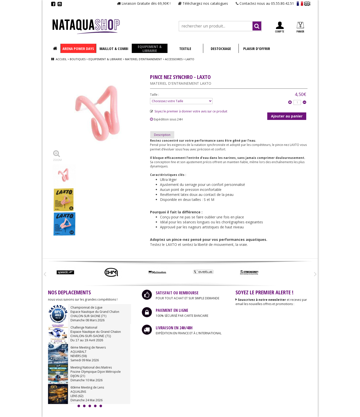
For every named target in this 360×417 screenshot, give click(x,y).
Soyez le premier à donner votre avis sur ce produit (188, 111)
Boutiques (78, 59)
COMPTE (279, 27)
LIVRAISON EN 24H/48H (174, 328)
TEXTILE (185, 48)
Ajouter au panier (286, 116)
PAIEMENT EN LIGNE (172, 310)
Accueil (61, 59)
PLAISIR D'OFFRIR (256, 48)
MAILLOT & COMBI (114, 48)
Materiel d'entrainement (143, 59)
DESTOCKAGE (221, 48)
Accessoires (173, 59)
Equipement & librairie (105, 59)
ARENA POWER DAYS (78, 48)
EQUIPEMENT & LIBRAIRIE (150, 48)
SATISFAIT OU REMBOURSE (177, 293)
